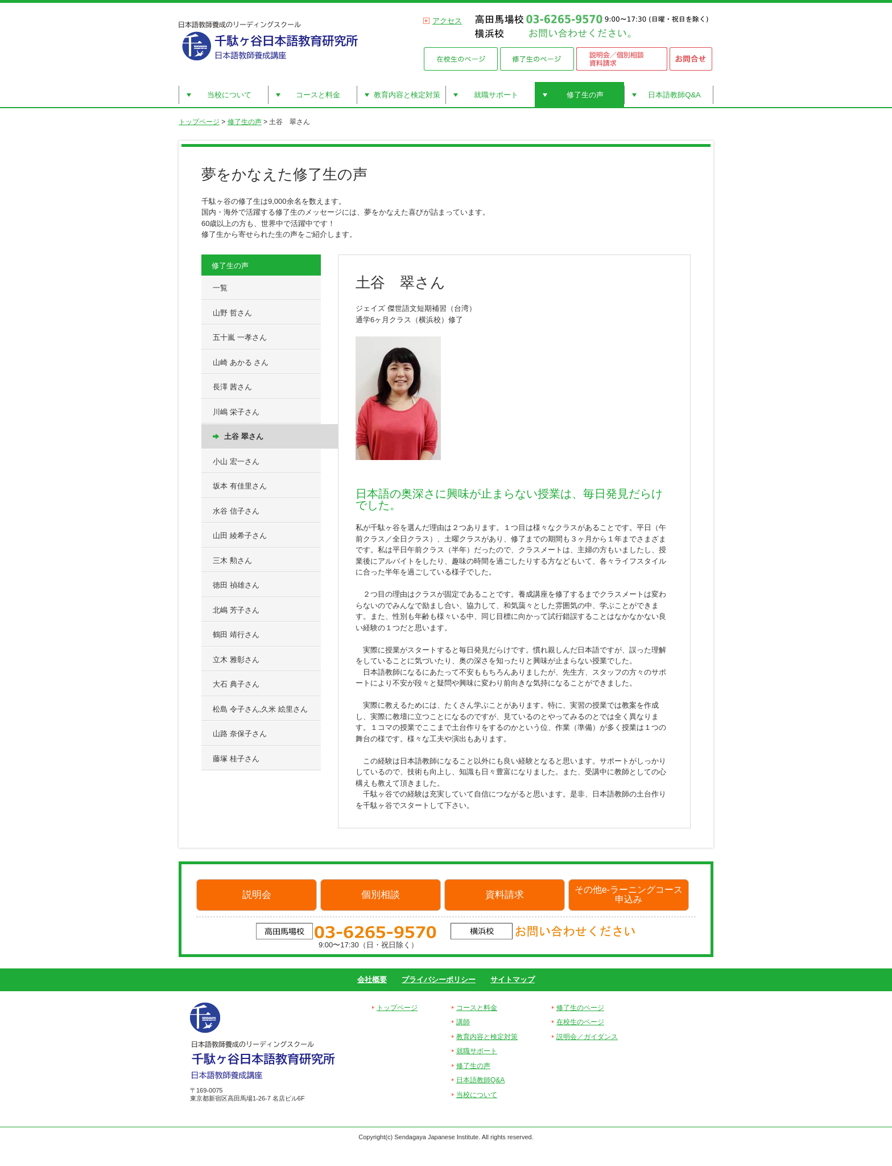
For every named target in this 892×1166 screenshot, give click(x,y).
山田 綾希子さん (240, 535)
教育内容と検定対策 (407, 95)
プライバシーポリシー (439, 979)
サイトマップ (512, 979)
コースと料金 (318, 95)
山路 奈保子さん (240, 733)
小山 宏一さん (236, 461)
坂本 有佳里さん (240, 486)
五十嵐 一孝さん (240, 337)
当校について (229, 95)
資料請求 (504, 894)
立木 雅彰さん (236, 659)
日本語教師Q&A (674, 95)
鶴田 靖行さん (236, 634)
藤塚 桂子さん (236, 758)
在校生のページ (580, 1022)
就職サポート (496, 95)
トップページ (199, 122)
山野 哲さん (232, 313)
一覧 (220, 288)
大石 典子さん (236, 684)
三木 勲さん (232, 560)
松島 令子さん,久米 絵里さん (260, 709)
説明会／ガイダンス (587, 1037)
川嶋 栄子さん (236, 412)
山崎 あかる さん (241, 362)
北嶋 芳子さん (236, 610)
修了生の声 (585, 95)
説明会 (256, 894)
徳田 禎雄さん (236, 585)
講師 (463, 1022)
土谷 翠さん (243, 436)
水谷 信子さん (236, 511)
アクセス (447, 21)
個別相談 (380, 894)
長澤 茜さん (232, 387)
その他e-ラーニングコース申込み (629, 894)
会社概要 (372, 979)
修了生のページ (580, 1008)
